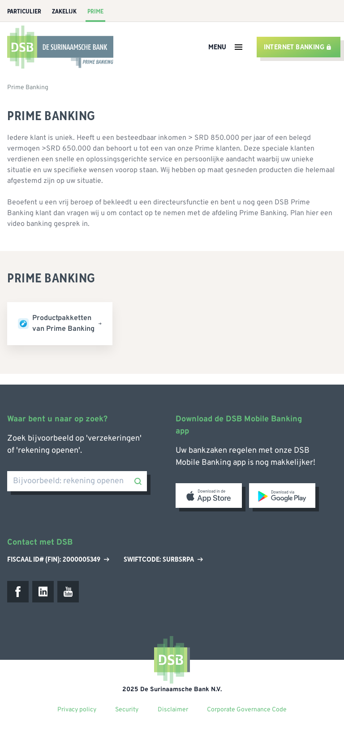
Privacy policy (76, 710)
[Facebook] (18, 591)
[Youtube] (68, 591)
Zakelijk (64, 12)
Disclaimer (173, 710)
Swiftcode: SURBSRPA (163, 559)
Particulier (24, 12)
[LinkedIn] (43, 591)
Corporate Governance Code (247, 710)
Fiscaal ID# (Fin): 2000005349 (58, 559)
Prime (95, 12)
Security (126, 710)
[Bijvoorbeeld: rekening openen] (77, 481)
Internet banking (297, 47)
